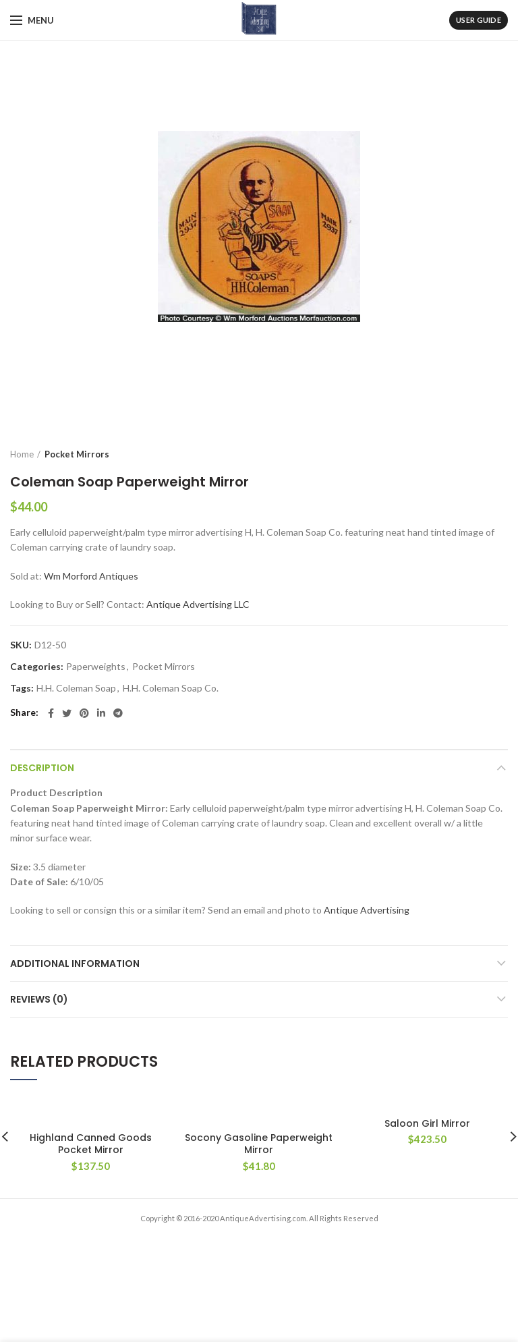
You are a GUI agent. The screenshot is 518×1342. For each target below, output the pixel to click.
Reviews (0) (39, 999)
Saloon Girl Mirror (427, 1123)
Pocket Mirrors (77, 454)
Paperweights (95, 666)
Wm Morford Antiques (91, 576)
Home (22, 454)
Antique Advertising (366, 910)
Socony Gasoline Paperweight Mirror (259, 1143)
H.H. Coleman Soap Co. (171, 688)
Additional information (75, 963)
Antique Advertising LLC (198, 604)
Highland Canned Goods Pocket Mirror (91, 1143)
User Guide (478, 20)
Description (42, 768)
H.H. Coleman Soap (76, 688)
